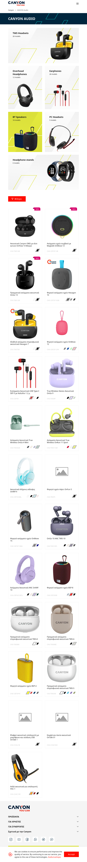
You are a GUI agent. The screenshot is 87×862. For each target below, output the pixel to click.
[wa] (35, 839)
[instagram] (11, 839)
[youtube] (19, 839)
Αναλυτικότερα (54, 857)
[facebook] (27, 839)
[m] (51, 839)
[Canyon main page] (16, 3)
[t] (43, 839)
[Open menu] (77, 3)
